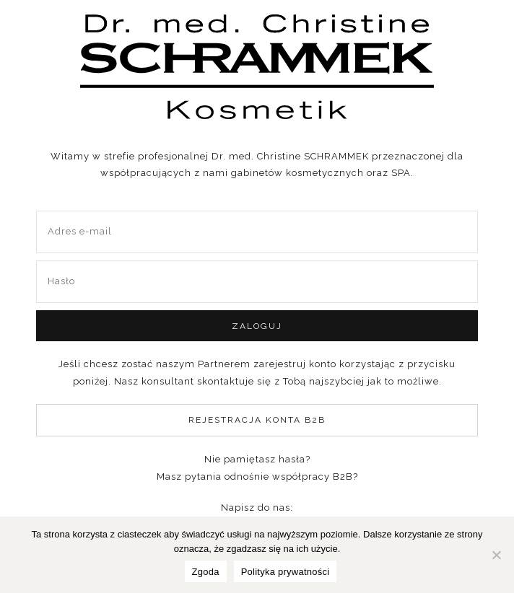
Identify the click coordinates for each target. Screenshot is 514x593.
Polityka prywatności (285, 571)
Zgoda (205, 571)
